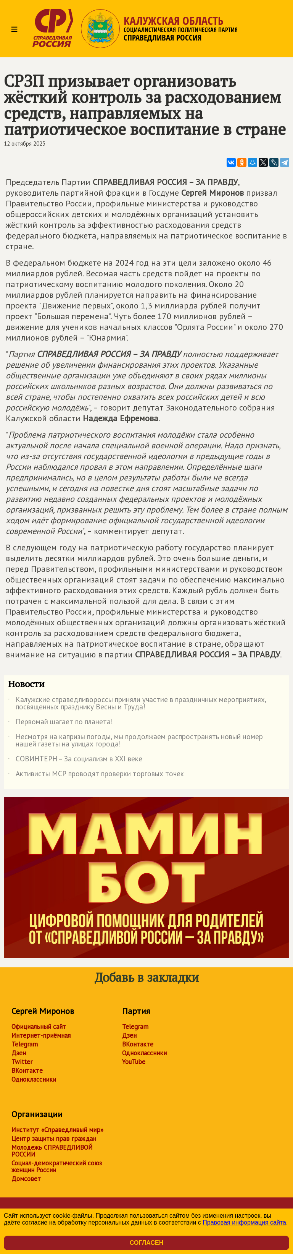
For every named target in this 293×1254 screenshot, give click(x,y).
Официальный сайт (38, 1026)
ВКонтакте (27, 1070)
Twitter (21, 1061)
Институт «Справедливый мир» (57, 1129)
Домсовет (26, 1178)
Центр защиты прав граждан (53, 1138)
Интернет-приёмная (41, 1035)
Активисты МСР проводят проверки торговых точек (96, 775)
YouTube (133, 1061)
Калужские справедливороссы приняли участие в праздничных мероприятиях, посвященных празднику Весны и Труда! (137, 703)
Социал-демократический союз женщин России (56, 1166)
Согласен (146, 1242)
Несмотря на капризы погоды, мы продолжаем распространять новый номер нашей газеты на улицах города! (135, 740)
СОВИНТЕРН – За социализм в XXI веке (75, 760)
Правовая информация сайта (244, 1222)
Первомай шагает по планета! (60, 723)
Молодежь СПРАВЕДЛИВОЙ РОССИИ (52, 1151)
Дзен (18, 1053)
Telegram (24, 1044)
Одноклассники (33, 1079)
